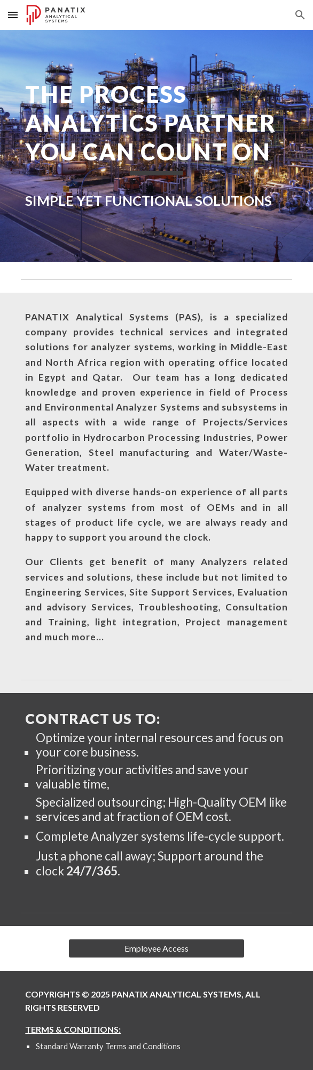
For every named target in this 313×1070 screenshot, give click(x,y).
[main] (156, 128)
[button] (13, 14)
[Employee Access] (156, 948)
